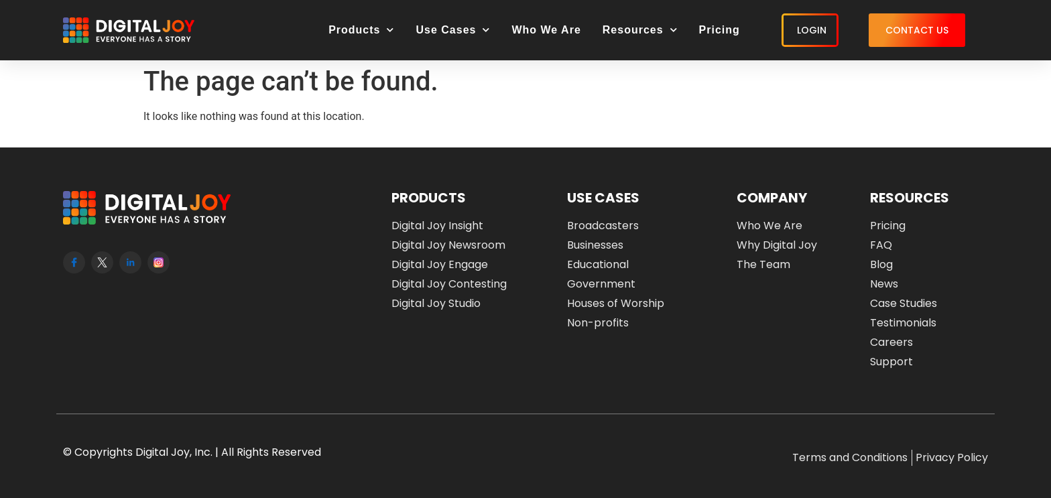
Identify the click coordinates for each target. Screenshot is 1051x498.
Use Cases (453, 29)
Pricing (719, 30)
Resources (640, 29)
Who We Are (545, 30)
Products (361, 29)
